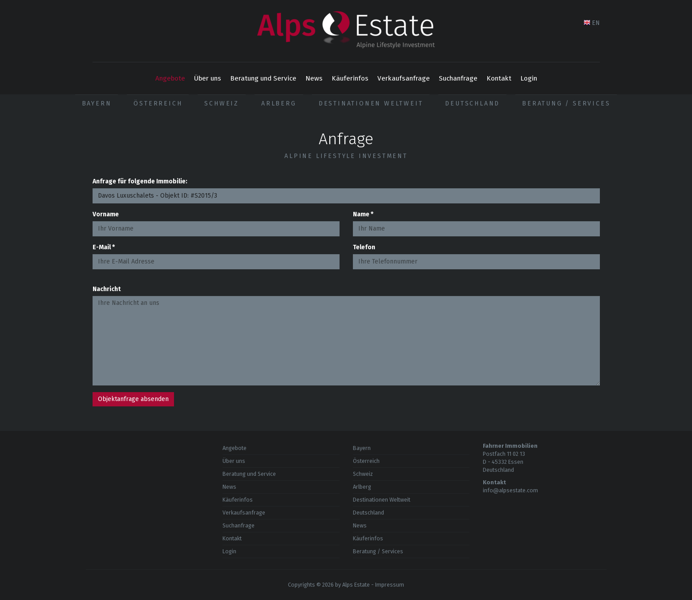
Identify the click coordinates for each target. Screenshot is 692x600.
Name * (363, 214)
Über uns (207, 78)
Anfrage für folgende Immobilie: (140, 181)
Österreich (158, 103)
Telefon (364, 247)
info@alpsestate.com (510, 490)
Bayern (97, 103)
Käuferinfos (350, 78)
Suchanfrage (458, 78)
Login (528, 78)
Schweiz (221, 103)
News (314, 78)
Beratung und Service (263, 78)
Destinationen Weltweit (371, 103)
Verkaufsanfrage (403, 78)
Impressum (389, 584)
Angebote (170, 78)
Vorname (106, 214)
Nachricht (107, 289)
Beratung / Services (566, 103)
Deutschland (472, 103)
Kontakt (498, 78)
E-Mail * (104, 247)
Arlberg (278, 103)
